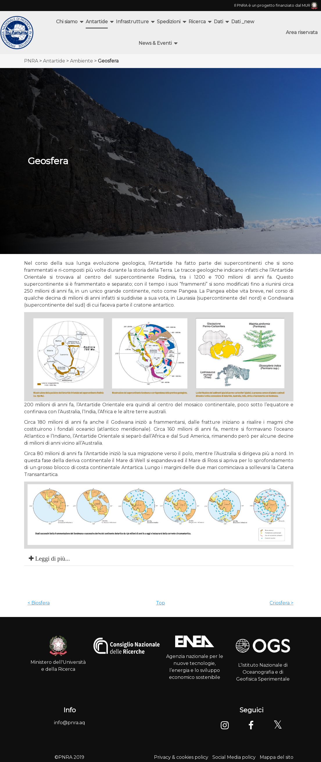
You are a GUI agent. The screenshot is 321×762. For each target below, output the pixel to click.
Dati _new (242, 21)
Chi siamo (67, 21)
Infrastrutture (132, 21)
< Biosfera (39, 603)
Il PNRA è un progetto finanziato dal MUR (276, 5)
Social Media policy (234, 757)
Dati (218, 21)
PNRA (31, 61)
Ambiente (81, 61)
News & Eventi (155, 43)
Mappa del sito (276, 757)
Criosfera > (281, 603)
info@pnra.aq (69, 722)
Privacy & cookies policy (181, 757)
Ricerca (197, 21)
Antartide (97, 21)
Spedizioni (168, 21)
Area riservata (302, 32)
